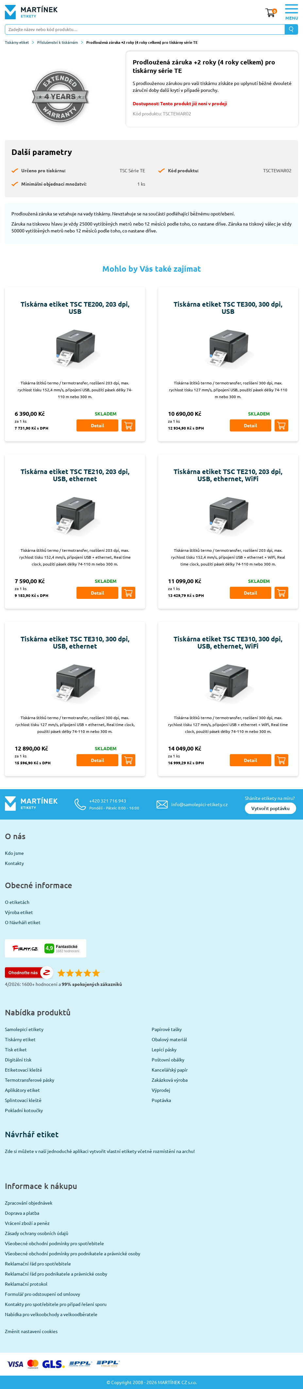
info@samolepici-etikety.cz (199, 804)
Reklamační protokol (26, 1284)
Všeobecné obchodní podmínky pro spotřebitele (54, 1243)
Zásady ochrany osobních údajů (36, 1233)
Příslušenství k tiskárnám (60, 42)
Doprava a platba (22, 1213)
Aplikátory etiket (22, 1090)
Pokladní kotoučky (24, 1110)
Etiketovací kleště (23, 1070)
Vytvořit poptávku (270, 808)
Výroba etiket (19, 912)
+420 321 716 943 (114, 804)
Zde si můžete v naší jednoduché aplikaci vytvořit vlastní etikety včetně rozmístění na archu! (100, 1151)
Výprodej (161, 1090)
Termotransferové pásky (29, 1080)
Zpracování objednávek (28, 1203)
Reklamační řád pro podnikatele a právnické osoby (56, 1274)
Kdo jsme (14, 853)
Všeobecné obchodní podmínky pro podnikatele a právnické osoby (72, 1253)
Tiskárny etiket (19, 42)
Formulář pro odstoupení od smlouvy (42, 1294)
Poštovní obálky (168, 1059)
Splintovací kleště (23, 1100)
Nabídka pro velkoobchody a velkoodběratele (51, 1314)
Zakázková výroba (170, 1080)
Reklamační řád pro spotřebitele (38, 1263)
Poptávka (161, 1100)
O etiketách (17, 902)
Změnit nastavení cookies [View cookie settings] (31, 1331)
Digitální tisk (18, 1059)
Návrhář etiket (32, 1134)
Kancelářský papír (170, 1070)
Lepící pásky (164, 1049)
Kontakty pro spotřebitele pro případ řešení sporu (56, 1304)
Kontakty (14, 863)
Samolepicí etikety (24, 1029)
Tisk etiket (16, 1049)
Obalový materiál (169, 1039)
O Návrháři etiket (23, 922)
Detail (97, 425)
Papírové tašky (167, 1029)
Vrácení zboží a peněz (27, 1223)
